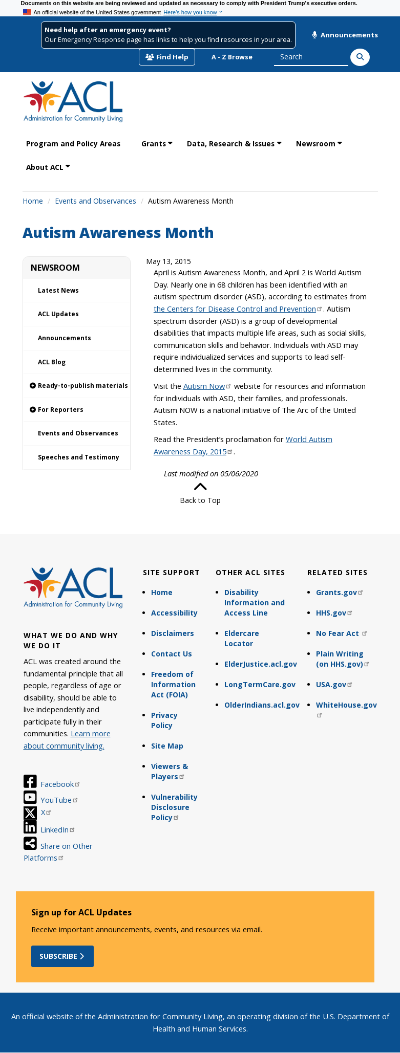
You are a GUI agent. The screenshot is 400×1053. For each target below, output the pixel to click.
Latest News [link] (58, 290)
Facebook (60, 784)
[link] (77, 386)
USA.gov (334, 684)
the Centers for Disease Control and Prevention (238, 308)
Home (33, 201)
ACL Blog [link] (52, 362)
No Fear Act (342, 633)
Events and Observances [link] (78, 433)
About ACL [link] (45, 167)
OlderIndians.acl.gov (260, 705)
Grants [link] (153, 143)
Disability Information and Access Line (254, 602)
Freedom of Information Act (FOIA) (173, 684)
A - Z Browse (232, 57)
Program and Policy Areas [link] (73, 143)
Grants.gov (340, 592)
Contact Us (171, 654)
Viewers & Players (169, 771)
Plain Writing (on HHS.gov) (343, 659)
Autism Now (207, 386)
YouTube (59, 800)
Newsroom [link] (315, 143)
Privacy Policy (164, 720)
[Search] (360, 57)
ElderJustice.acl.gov (260, 664)
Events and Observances (95, 201)
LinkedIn (58, 829)
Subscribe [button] (62, 956)
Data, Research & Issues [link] (231, 143)
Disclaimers (172, 633)
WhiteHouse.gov (346, 709)
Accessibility (174, 613)
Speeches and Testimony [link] (78, 457)
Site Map (167, 746)
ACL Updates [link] (58, 314)
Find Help (166, 56)
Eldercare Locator (241, 638)
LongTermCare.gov (260, 684)
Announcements (344, 34)
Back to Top (200, 492)
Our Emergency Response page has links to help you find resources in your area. (168, 39)
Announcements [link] (64, 338)
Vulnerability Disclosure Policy (174, 807)
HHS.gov (334, 613)
